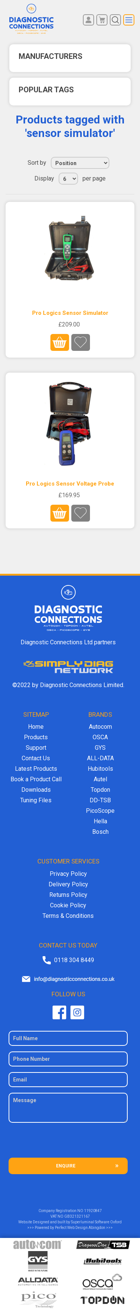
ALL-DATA (100, 758)
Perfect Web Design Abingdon (80, 1228)
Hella (100, 821)
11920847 (93, 1211)
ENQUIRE (65, 1166)
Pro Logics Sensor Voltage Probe (70, 483)
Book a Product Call (36, 779)
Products (36, 737)
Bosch (100, 831)
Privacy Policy (68, 873)
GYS (100, 747)
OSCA (100, 737)
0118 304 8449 (74, 960)
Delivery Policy (68, 884)
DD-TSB (100, 800)
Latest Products (36, 768)
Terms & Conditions (68, 915)
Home (36, 726)
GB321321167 (77, 1216)
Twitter (77, 1012)
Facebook (59, 1012)
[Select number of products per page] (68, 179)
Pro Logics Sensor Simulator (70, 313)
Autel (100, 779)
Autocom (100, 726)
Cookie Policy (68, 905)
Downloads (36, 789)
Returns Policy (68, 894)
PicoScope (100, 810)
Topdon (100, 789)
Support (36, 747)
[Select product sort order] (80, 163)
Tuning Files (36, 800)
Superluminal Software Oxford (96, 1222)
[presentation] (68, 1143)
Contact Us (36, 758)
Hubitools (100, 768)
